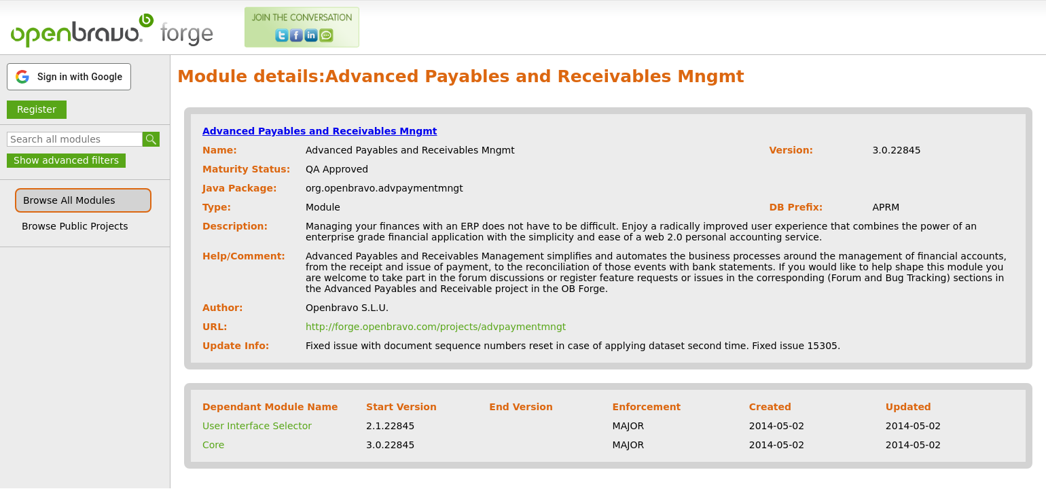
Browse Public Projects (75, 226)
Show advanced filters (66, 160)
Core (213, 444)
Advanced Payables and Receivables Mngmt (319, 131)
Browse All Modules (69, 200)
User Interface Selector (257, 425)
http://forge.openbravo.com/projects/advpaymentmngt (436, 326)
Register (36, 109)
